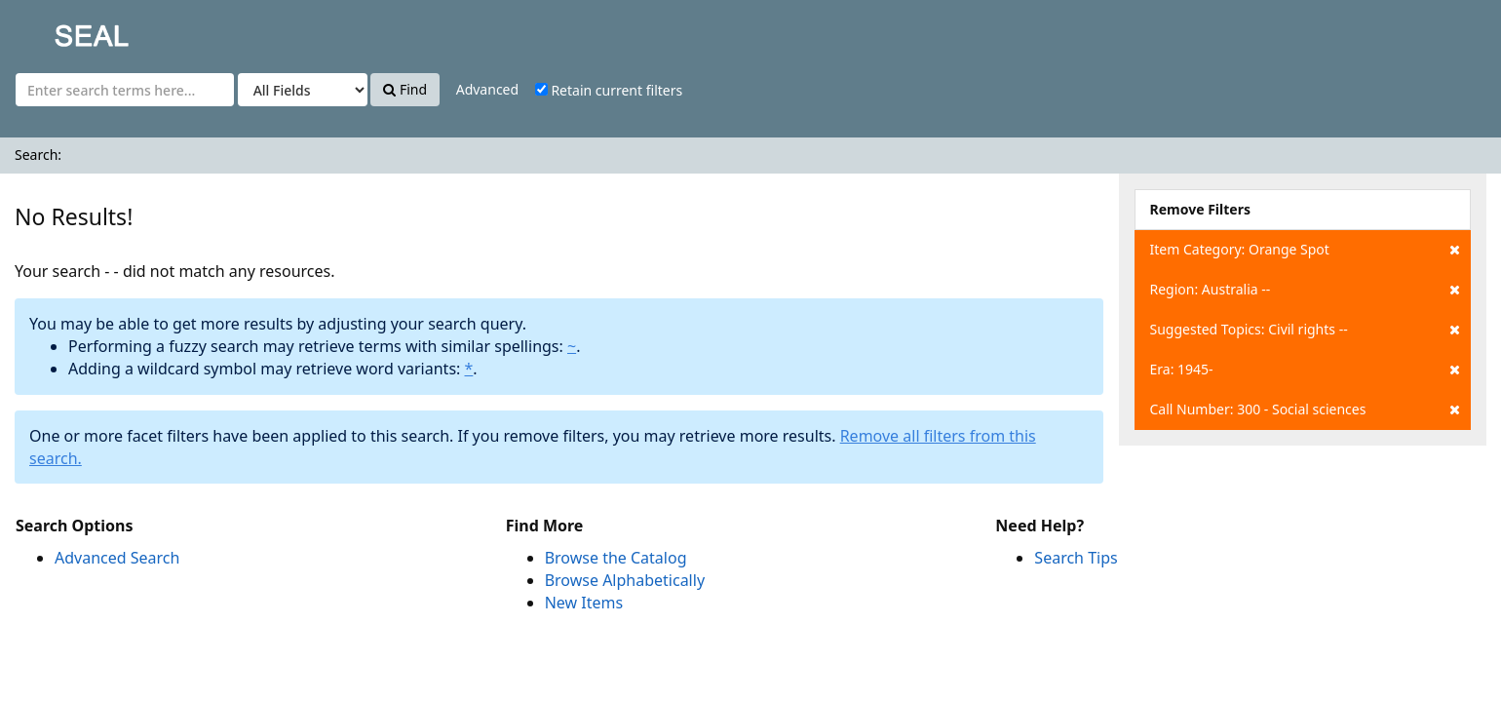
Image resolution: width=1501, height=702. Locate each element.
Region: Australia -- (1305, 289)
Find (405, 89)
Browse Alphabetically (625, 580)
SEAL (52, 30)
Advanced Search (117, 557)
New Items (584, 602)
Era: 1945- (1305, 369)
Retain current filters (608, 90)
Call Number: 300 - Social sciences (1305, 409)
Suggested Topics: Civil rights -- (1305, 329)
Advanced (487, 89)
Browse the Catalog (616, 557)
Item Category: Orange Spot (1305, 249)
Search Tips (1075, 557)
